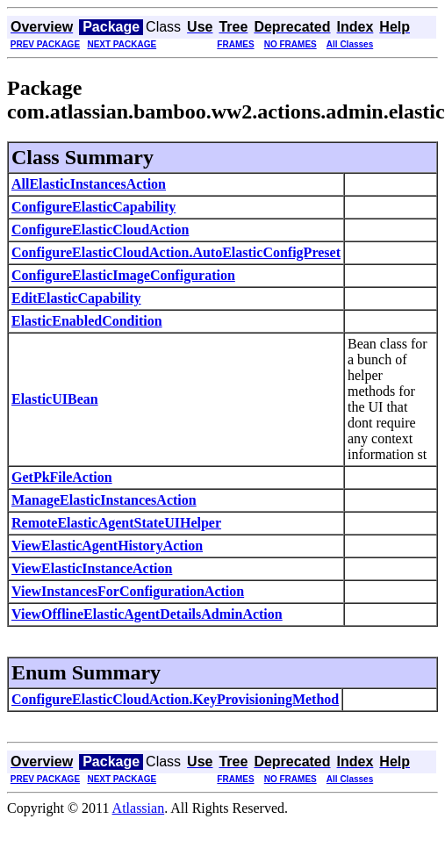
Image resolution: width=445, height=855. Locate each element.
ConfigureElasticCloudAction (100, 229)
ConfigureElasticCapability (93, 206)
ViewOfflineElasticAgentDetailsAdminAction (147, 614)
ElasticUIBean (54, 399)
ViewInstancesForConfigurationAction (127, 591)
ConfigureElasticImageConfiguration (123, 275)
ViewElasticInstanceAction (91, 568)
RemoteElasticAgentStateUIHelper (116, 522)
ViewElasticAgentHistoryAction (107, 545)
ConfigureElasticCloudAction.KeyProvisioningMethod (175, 699)
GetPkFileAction (61, 477)
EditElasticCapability (76, 298)
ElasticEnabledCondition (86, 320)
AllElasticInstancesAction (88, 183)
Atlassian (138, 808)
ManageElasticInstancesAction (104, 499)
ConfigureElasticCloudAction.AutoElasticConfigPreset (176, 252)
